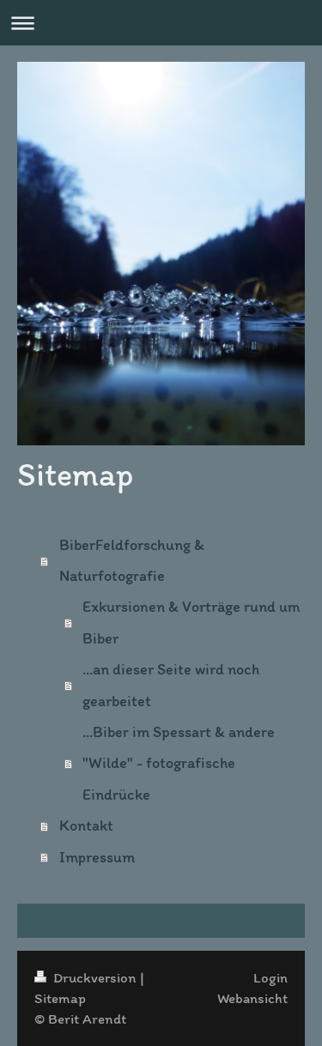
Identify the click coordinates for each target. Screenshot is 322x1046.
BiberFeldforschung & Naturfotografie (131, 560)
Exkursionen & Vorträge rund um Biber (191, 622)
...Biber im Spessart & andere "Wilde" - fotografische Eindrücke (178, 763)
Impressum (97, 857)
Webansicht (252, 998)
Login (270, 977)
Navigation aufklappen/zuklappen (161, 22)
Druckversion (87, 977)
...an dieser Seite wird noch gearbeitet (170, 685)
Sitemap (60, 998)
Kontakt (86, 825)
